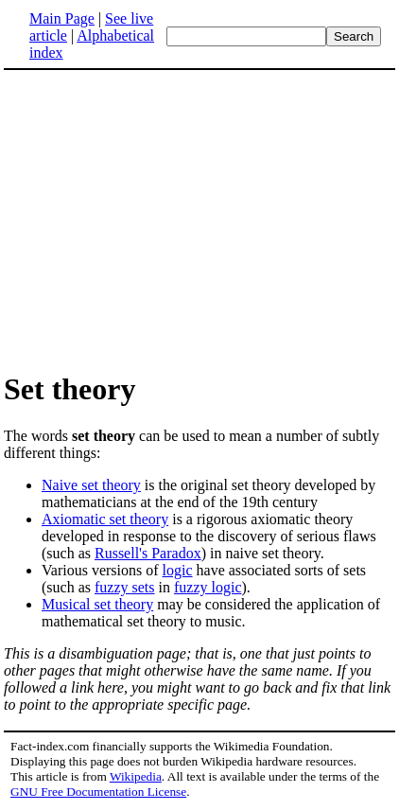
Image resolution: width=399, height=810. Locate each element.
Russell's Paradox (148, 553)
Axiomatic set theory (105, 519)
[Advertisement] (199, 219)
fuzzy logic (208, 587)
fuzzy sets (125, 587)
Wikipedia (136, 776)
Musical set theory (97, 604)
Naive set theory (91, 485)
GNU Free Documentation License (98, 791)
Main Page (62, 18)
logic (178, 570)
